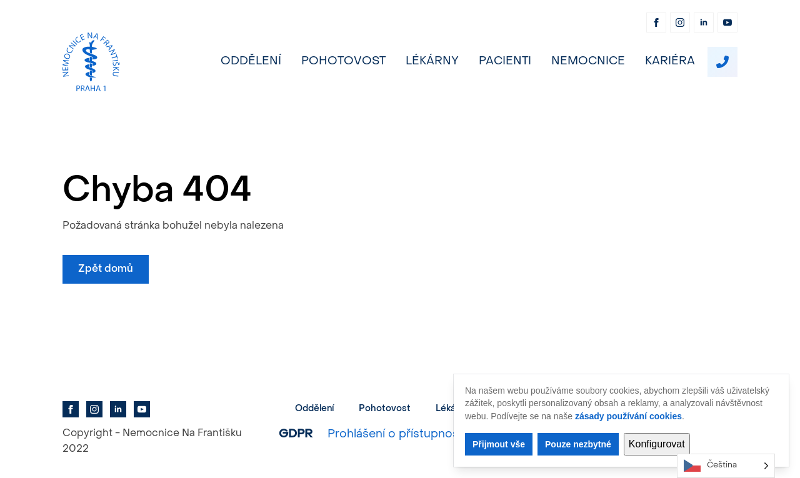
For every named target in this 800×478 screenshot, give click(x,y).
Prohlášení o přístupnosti (397, 434)
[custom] (723, 62)
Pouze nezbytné (578, 444)
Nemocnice (588, 61)
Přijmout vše (498, 444)
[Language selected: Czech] (726, 466)
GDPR (295, 434)
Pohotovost (343, 61)
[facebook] (656, 22)
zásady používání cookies (628, 416)
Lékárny (432, 61)
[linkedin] (704, 22)
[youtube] (728, 22)
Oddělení (251, 61)
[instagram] (680, 22)
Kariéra (670, 61)
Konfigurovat (657, 444)
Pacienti (505, 61)
